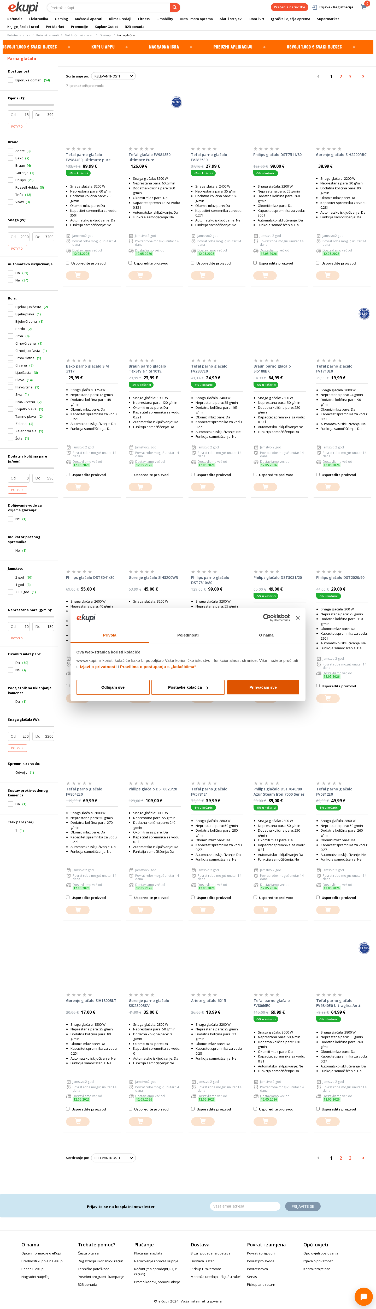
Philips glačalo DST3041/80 (90, 577)
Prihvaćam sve (263, 687)
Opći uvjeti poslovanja (320, 1253)
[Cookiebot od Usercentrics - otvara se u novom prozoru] (267, 618)
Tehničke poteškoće (93, 1268)
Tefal (19, 194)
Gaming (61, 18)
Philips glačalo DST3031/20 (278, 577)
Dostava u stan (203, 1261)
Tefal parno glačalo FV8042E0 (84, 791)
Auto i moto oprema (196, 18)
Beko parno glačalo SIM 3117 (87, 369)
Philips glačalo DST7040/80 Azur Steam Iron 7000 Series (279, 791)
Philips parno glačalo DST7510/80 (210, 580)
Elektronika (38, 18)
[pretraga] (175, 7)
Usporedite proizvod (86, 263)
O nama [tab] (266, 635)
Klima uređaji (120, 18)
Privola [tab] (109, 635)
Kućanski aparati (88, 18)
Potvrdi (17, 126)
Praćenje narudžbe (289, 7)
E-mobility (164, 18)
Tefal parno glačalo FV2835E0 (209, 157)
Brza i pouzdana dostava (211, 1253)
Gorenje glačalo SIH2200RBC (341, 154)
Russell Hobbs (26, 187)
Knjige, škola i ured (23, 26)
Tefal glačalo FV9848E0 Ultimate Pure (149, 157)
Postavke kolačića (188, 687)
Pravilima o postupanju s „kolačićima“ (158, 666)
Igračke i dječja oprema (290, 18)
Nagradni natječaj (35, 1276)
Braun (20, 165)
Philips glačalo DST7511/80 (277, 154)
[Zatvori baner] (298, 618)
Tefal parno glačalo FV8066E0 (272, 1003)
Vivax (19, 202)
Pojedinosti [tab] (188, 635)
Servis (252, 1276)
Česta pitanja (88, 1253)
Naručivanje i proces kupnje (156, 1261)
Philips (20, 180)
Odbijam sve (113, 687)
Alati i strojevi (231, 18)
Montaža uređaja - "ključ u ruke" (216, 1276)
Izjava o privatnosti (318, 1261)
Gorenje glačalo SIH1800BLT (91, 1000)
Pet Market (55, 26)
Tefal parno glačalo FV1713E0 (334, 369)
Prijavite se (303, 1206)
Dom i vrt (256, 18)
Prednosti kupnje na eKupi (42, 1261)
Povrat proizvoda (260, 1261)
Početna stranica (18, 35)
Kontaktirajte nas (317, 1268)
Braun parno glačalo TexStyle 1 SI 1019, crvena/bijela (147, 369)
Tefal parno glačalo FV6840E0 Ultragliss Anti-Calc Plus (339, 1003)
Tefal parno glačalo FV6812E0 (334, 791)
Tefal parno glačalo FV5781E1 (209, 791)
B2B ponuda (134, 26)
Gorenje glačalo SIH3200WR (153, 577)
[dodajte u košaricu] (77, 275)
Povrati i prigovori (261, 1253)
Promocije (79, 26)
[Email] (245, 1206)
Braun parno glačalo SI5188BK (272, 369)
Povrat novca (257, 1268)
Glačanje (105, 35)
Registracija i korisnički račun (100, 1261)
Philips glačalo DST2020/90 (340, 577)
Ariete (20, 150)
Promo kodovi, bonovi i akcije (157, 1282)
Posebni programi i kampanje (101, 1276)
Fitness (144, 18)
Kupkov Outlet (106, 26)
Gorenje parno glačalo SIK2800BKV (149, 1003)
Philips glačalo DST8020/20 (153, 788)
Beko (19, 158)
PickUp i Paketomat (206, 1268)
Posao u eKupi (32, 1268)
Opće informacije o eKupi (41, 1253)
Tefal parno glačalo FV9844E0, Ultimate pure (88, 157)
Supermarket (328, 18)
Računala (14, 18)
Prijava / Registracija (332, 7)
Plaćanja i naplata (148, 1253)
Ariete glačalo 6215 (208, 1000)
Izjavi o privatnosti (98, 666)
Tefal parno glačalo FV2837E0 (209, 369)
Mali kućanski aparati (79, 35)
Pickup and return (261, 1284)
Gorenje (21, 172)
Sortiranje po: (77, 76)
